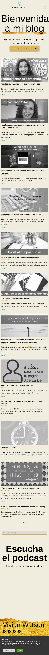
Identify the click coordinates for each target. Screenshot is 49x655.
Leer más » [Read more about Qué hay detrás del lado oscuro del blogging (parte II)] (3, 520)
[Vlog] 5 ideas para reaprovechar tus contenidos (20, 84)
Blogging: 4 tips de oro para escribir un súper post (21, 214)
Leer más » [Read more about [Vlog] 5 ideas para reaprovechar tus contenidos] (3, 94)
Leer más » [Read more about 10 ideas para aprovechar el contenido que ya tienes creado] (3, 417)
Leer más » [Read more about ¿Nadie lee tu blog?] (3, 458)
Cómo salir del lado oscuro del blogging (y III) (20, 488)
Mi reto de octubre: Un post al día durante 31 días (21, 258)
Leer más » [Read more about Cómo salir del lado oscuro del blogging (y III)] (3, 501)
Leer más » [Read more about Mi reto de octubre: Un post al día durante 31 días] (3, 268)
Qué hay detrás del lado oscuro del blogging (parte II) (23, 507)
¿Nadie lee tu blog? (8, 447)
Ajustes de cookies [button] (9, 650)
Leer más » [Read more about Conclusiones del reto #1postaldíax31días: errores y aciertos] (3, 183)
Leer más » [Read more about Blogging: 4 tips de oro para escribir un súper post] (3, 227)
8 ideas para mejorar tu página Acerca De (17, 385)
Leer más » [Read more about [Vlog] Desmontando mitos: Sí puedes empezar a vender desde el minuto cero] (3, 140)
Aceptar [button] (20, 650)
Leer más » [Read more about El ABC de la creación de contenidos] (3, 309)
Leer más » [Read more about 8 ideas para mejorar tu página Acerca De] (3, 396)
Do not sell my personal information (13, 647)
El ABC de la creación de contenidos (15, 299)
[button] (44, 7)
